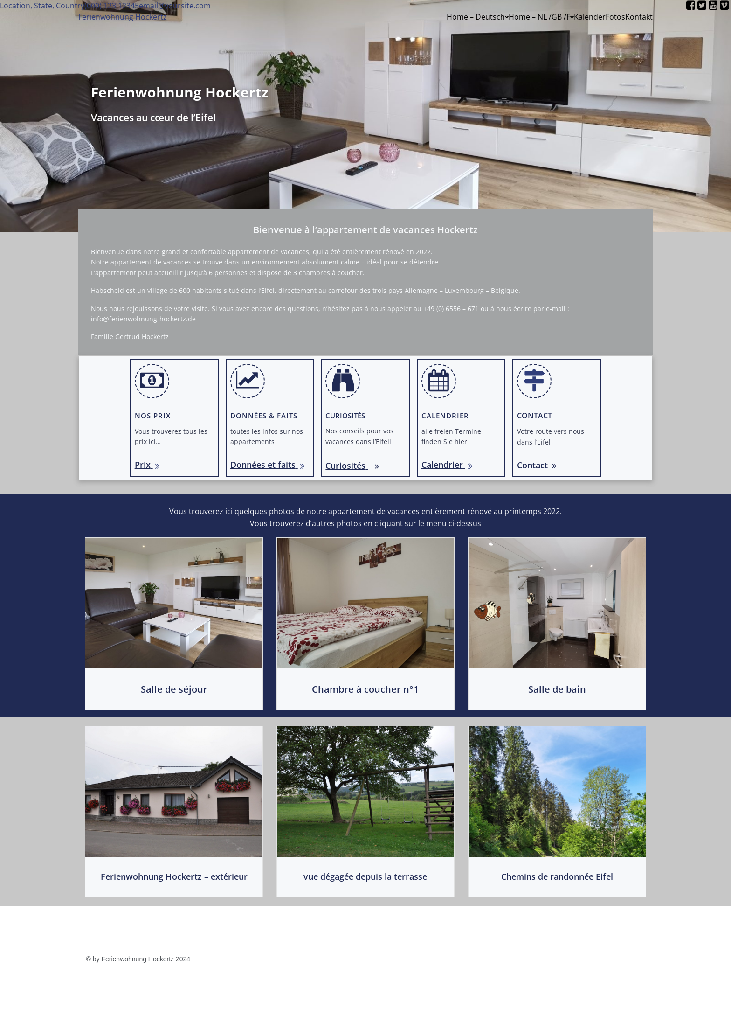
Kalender (590, 17)
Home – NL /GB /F (541, 17)
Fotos (615, 17)
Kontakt (639, 17)
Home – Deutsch (478, 17)
